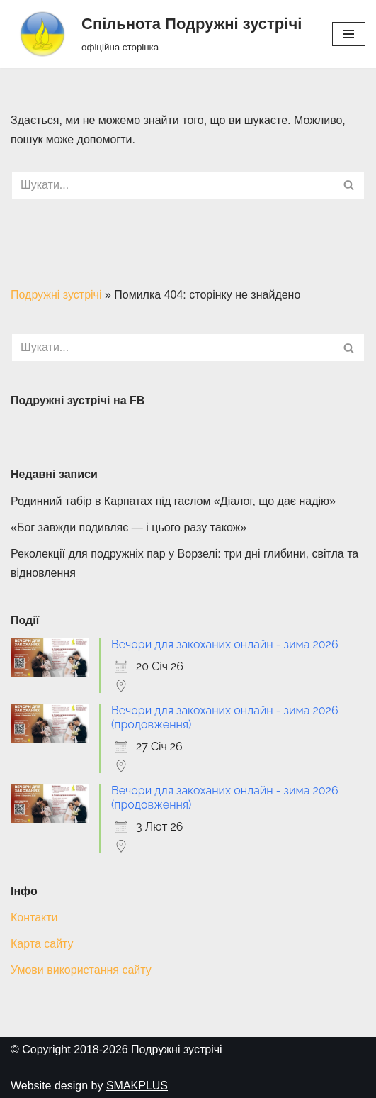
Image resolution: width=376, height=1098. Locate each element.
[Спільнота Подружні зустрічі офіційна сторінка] (156, 34)
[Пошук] (172, 185)
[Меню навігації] (348, 34)
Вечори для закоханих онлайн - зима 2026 (224, 644)
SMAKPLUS (137, 1086)
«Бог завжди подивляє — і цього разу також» (128, 527)
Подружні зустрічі (56, 295)
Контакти (34, 917)
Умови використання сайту (81, 970)
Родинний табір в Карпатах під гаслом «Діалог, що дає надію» (173, 501)
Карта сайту (42, 944)
